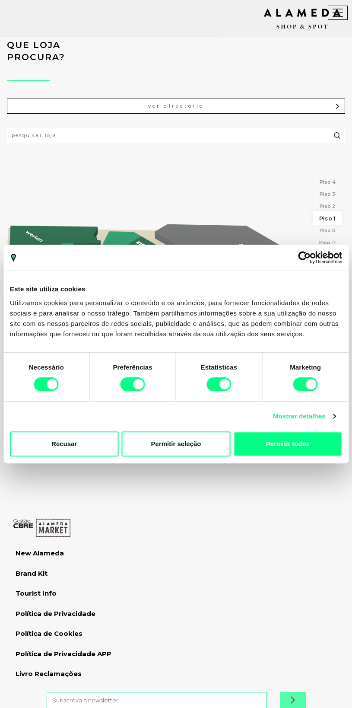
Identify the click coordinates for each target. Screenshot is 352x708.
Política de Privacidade (55, 613)
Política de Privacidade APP (63, 654)
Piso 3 (327, 194)
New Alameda (40, 553)
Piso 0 (328, 230)
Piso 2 (328, 206)
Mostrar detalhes (299, 416)
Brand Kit (32, 573)
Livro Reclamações (49, 674)
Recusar (64, 443)
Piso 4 (328, 182)
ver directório (244, 106)
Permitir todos (288, 443)
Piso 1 (327, 218)
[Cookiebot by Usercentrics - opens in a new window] (304, 257)
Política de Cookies (49, 633)
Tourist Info (36, 593)
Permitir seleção (176, 443)
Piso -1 (327, 242)
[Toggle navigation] (338, 13)
